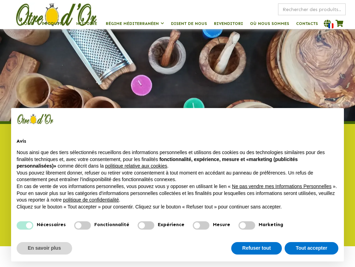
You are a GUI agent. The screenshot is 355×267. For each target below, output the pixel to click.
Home (27, 23)
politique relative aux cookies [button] (136, 166)
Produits (53, 23)
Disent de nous (189, 23)
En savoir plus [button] (44, 248)
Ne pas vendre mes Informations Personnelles (281, 186)
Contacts (307, 23)
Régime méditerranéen (132, 23)
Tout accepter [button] (311, 248)
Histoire (86, 23)
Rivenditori (228, 23)
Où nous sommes (269, 23)
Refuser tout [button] (256, 248)
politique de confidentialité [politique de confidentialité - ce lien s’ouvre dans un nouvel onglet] (91, 200)
